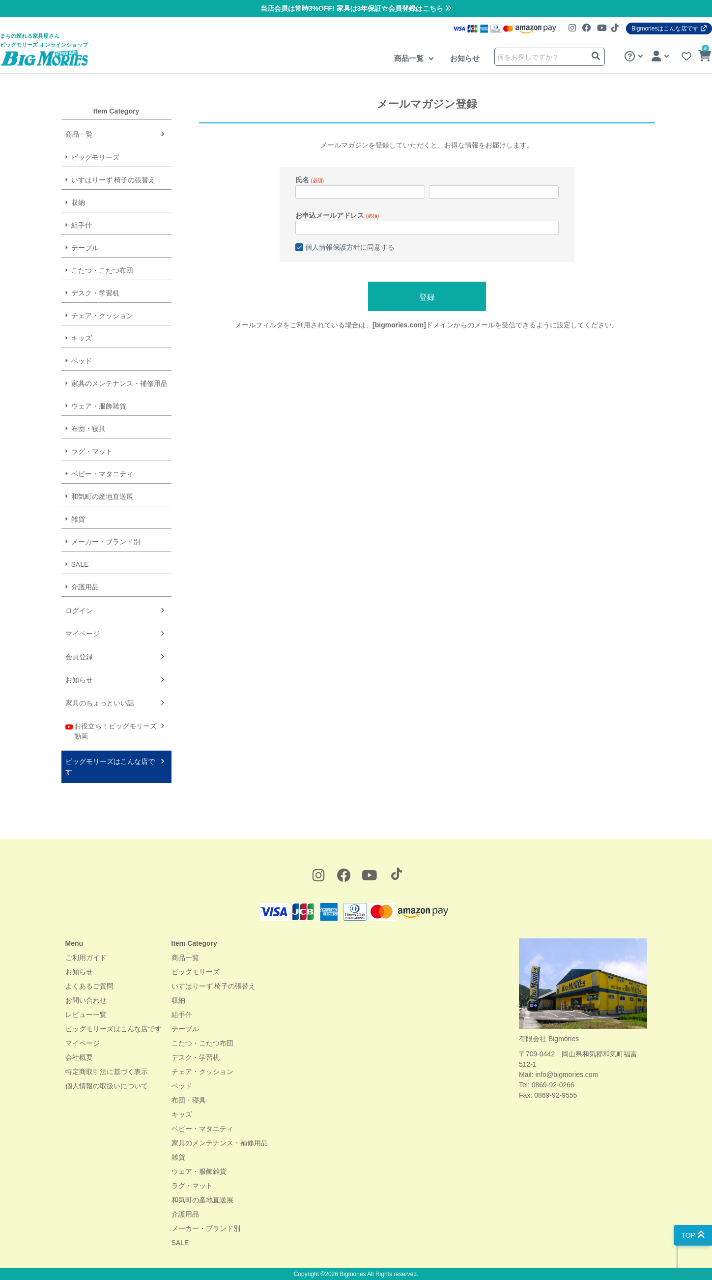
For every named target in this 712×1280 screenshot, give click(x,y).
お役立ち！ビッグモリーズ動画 (111, 730)
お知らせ (465, 58)
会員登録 (79, 657)
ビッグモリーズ (95, 157)
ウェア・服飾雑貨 (98, 406)
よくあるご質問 (89, 986)
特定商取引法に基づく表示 (106, 1072)
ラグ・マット (92, 451)
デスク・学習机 (95, 293)
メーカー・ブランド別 (105, 542)
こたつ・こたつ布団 (102, 270)
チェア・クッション (102, 316)
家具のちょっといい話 (99, 703)
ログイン (79, 610)
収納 (78, 202)
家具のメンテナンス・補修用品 (119, 383)
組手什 (81, 225)
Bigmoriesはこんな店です (669, 28)
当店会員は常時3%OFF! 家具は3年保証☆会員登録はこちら (356, 8)
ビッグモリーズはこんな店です (110, 766)
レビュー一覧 (86, 1014)
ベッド (81, 361)
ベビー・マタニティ (102, 474)
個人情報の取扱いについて (106, 1086)
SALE (80, 564)
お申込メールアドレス (337, 215)
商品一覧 (410, 58)
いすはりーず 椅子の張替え (113, 180)
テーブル (85, 248)
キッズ (81, 338)
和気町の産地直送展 (102, 496)
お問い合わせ (86, 1000)
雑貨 (78, 519)
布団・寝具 (88, 429)
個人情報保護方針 (332, 247)
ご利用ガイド (86, 957)
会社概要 (79, 1057)
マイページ (82, 634)
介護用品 (85, 587)
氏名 (309, 180)
